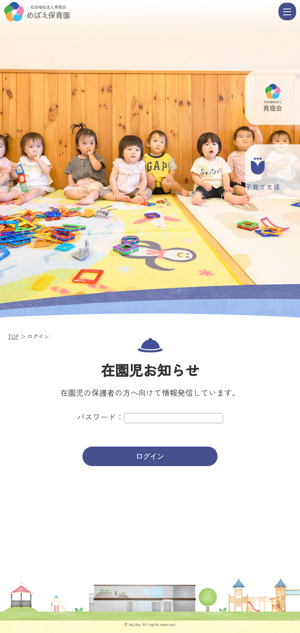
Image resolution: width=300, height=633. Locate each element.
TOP (13, 336)
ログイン (150, 456)
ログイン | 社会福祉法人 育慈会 (140, 11)
